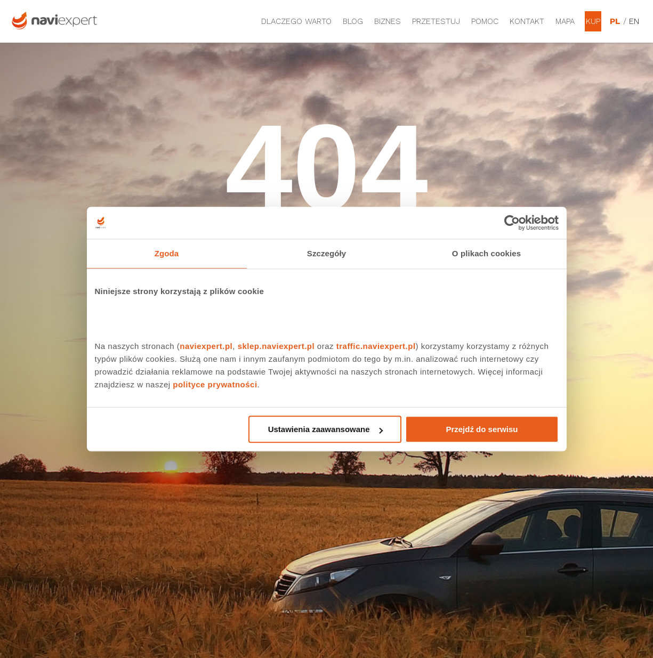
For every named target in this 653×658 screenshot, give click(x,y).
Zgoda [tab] (167, 253)
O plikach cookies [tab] (486, 253)
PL (615, 21)
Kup (593, 21)
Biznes (387, 21)
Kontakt (527, 21)
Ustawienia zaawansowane (325, 429)
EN (634, 21)
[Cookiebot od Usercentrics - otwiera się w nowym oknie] (512, 223)
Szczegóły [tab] (326, 253)
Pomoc (484, 21)
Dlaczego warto (296, 21)
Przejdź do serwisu (482, 429)
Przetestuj (436, 21)
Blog (353, 21)
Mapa (565, 21)
